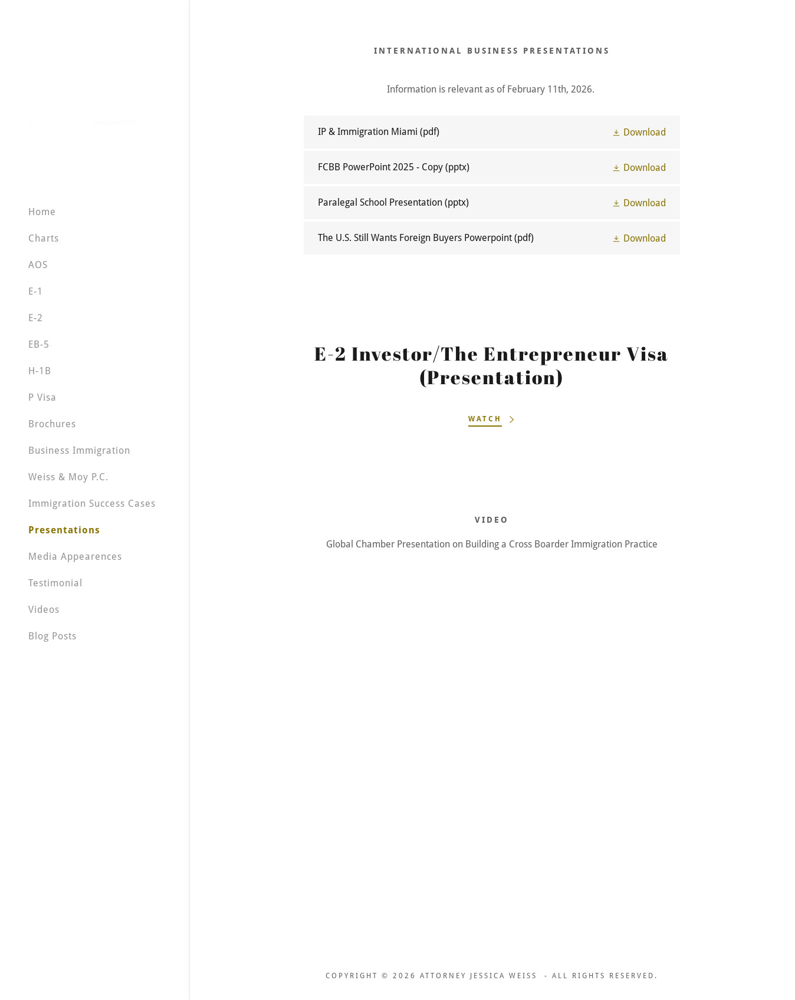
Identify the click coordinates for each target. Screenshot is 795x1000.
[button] (639, 132)
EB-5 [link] (39, 344)
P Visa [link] (42, 397)
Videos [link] (44, 609)
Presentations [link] (64, 530)
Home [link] (42, 211)
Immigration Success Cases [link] (92, 503)
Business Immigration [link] (79, 450)
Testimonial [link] (55, 583)
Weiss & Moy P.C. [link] (68, 477)
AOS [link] (38, 264)
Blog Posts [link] (52, 636)
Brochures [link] (52, 424)
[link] (83, 115)
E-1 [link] (35, 291)
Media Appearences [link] (75, 556)
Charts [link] (43, 238)
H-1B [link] (39, 371)
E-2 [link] (35, 318)
